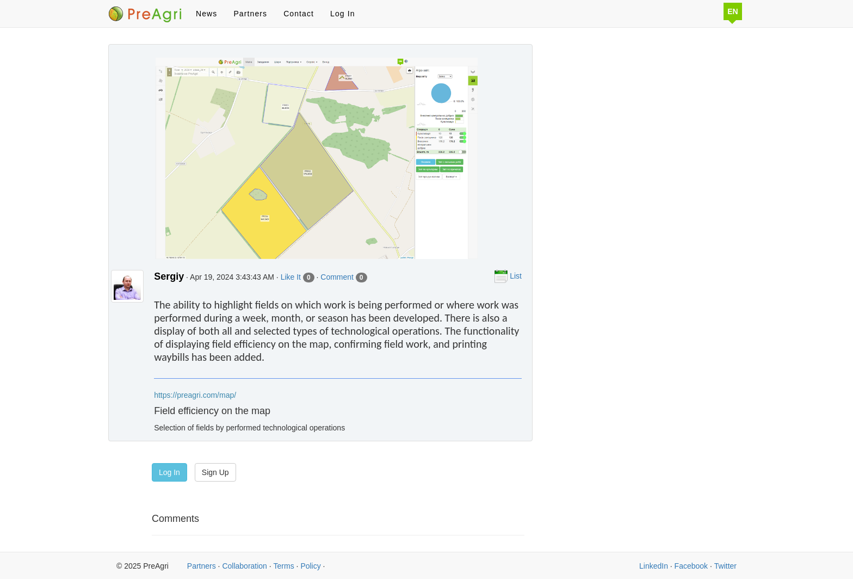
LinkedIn (653, 566)
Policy (310, 566)
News (206, 13)
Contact (298, 13)
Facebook (691, 566)
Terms (284, 566)
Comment (343, 277)
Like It (297, 277)
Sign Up (215, 472)
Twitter (725, 566)
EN (732, 11)
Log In (342, 13)
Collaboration (244, 566)
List (508, 276)
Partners (250, 13)
